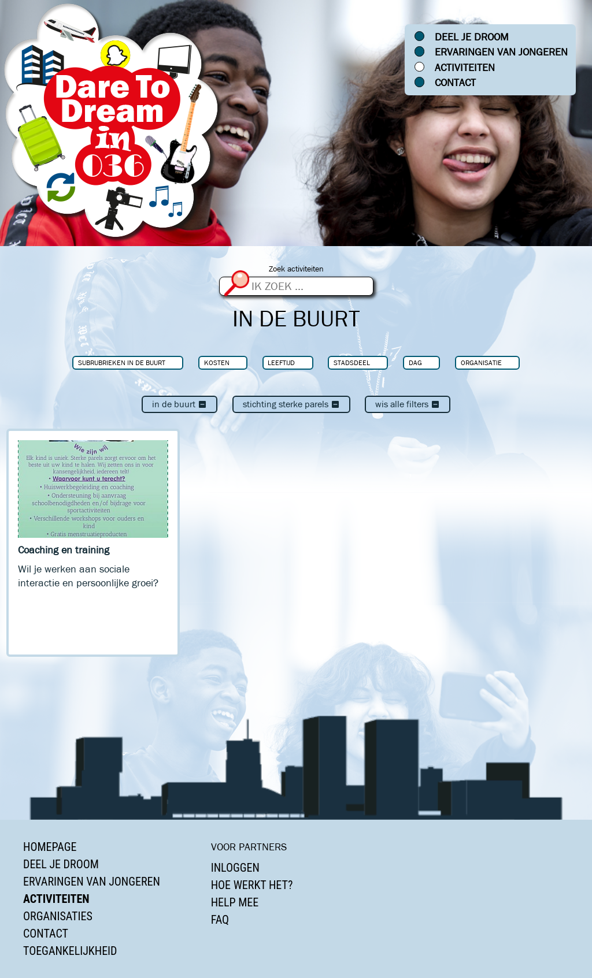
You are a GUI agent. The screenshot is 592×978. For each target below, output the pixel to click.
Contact (455, 82)
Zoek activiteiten (296, 269)
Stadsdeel (352, 362)
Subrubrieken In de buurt (121, 362)
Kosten (217, 362)
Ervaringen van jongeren (501, 52)
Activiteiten (465, 67)
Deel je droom (472, 37)
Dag (415, 362)
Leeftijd (281, 362)
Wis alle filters (407, 404)
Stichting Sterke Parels (291, 404)
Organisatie (481, 362)
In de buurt (179, 404)
